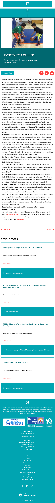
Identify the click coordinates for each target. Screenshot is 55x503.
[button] (27, 10)
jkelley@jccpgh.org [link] (14, 214)
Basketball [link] (20, 219)
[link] (27, 4)
